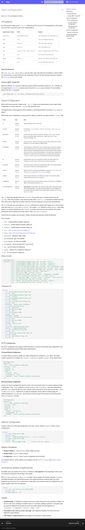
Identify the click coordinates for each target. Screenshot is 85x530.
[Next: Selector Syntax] (75, 523)
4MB (41, 183)
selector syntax (41, 172)
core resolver (15, 88)
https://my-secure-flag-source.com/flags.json (22, 233)
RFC (12, 90)
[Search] (54, 1)
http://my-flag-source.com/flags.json (19, 230)
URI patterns (28, 197)
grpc (4, 51)
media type (6, 77)
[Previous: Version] (6, 523)
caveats (27, 191)
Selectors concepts (43, 460)
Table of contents (71, 9)
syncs (5, 16)
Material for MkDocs (11, 528)
